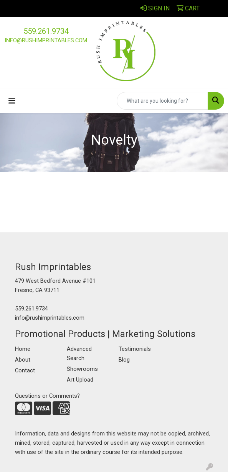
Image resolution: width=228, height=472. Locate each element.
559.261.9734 (46, 31)
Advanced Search (79, 353)
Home (22, 348)
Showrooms (82, 368)
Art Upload (80, 379)
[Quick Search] (162, 101)
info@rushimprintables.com (46, 40)
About (22, 359)
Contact (25, 370)
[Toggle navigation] (12, 100)
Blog (124, 359)
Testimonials (135, 348)
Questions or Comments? (47, 395)
